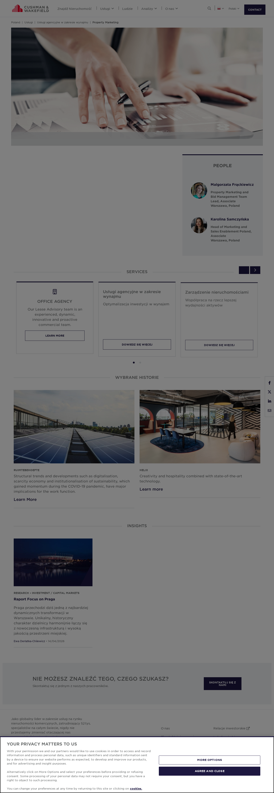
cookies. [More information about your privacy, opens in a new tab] (136, 788)
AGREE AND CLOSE (210, 771)
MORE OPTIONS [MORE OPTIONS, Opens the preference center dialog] (209, 760)
